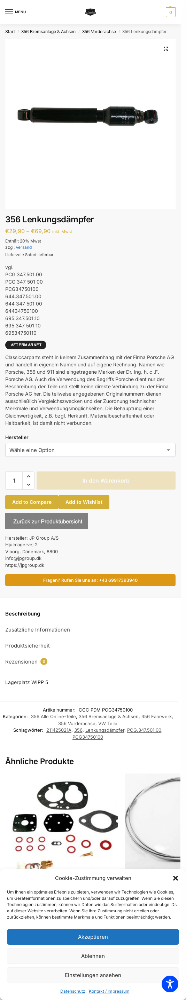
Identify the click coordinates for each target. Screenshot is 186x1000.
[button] (175, 878)
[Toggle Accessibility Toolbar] (170, 984)
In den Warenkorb (106, 480)
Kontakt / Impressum (109, 991)
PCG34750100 (87, 737)
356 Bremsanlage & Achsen (48, 31)
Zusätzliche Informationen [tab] (37, 629)
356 (78, 730)
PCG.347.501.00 (144, 730)
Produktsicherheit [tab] (27, 645)
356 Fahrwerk (156, 716)
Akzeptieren (93, 937)
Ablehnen (93, 956)
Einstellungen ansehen (93, 975)
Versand (24, 247)
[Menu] (15, 12)
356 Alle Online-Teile (53, 716)
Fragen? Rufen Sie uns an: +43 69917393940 (90, 580)
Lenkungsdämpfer (104, 730)
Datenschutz (72, 991)
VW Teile (107, 723)
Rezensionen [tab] (26, 661)
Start (10, 31)
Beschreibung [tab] (22, 613)
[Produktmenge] (14, 480)
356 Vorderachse (99, 31)
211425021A (58, 730)
